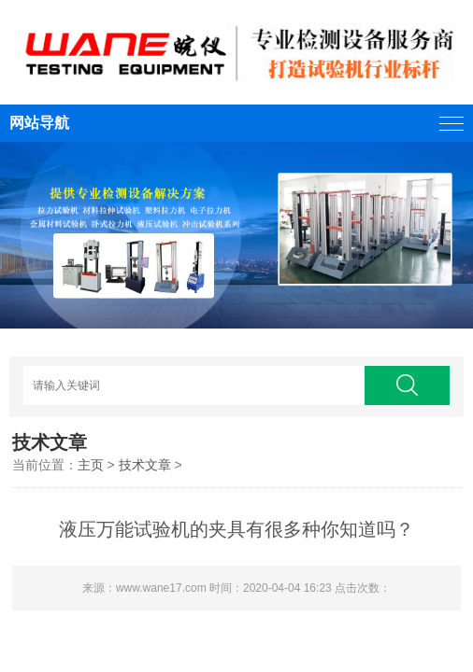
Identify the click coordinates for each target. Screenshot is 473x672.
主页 (91, 464)
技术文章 (145, 464)
